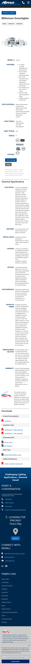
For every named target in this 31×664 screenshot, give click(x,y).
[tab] (4, 23)
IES (8, 164)
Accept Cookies (15, 661)
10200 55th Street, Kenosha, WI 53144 (14, 553)
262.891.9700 (8, 499)
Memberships (5, 599)
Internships (4, 622)
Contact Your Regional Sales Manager (15, 510)
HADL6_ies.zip (8, 442)
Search (15, 538)
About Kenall (5, 592)
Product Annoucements (7, 585)
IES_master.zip (8, 446)
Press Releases (5, 582)
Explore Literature (9, 557)
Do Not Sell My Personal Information (15, 657)
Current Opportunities (7, 619)
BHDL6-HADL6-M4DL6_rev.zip (12, 455)
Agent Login (4, 579)
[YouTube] (7, 566)
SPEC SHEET (11, 160)
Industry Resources (6, 609)
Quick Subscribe (9, 561)
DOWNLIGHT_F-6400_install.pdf (14, 430)
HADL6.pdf (8, 421)
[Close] (29, 645)
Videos (3, 605)
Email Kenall (8, 506)
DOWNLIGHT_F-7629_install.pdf (14, 433)
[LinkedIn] (3, 566)
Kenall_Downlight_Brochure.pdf (13, 464)
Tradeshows (4, 589)
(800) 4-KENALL (9, 502)
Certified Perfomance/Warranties (9, 612)
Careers (3, 615)
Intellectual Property (6, 602)
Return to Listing (8, 13)
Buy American (5, 595)
